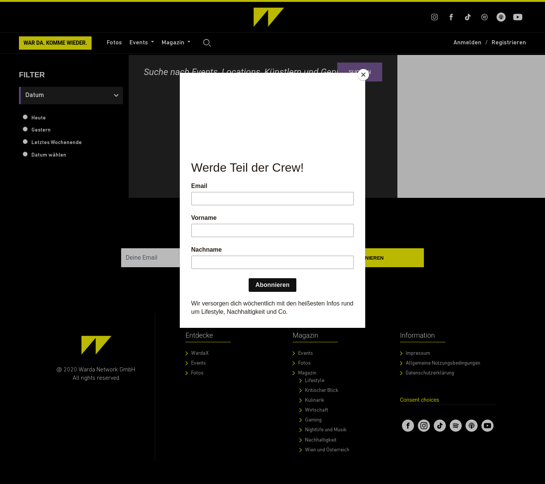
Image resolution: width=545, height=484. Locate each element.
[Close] (363, 74)
